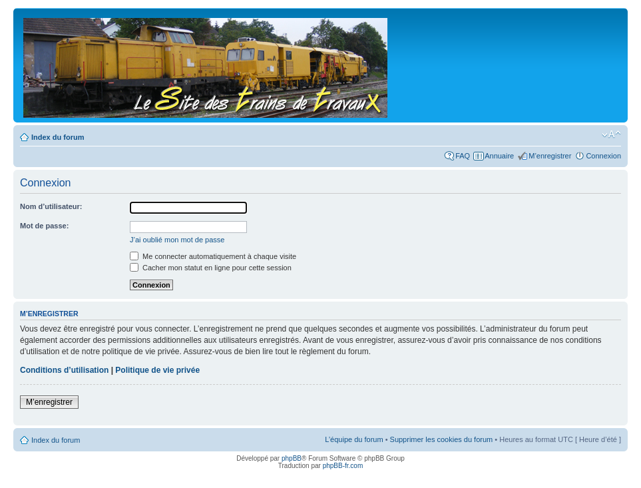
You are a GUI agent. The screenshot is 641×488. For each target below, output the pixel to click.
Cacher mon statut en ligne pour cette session (211, 268)
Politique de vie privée (157, 370)
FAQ (462, 156)
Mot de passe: (44, 226)
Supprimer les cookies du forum (441, 439)
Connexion (603, 156)
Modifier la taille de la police (611, 134)
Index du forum (57, 137)
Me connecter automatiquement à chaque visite (213, 256)
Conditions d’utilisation (64, 370)
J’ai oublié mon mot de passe (177, 240)
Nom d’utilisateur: (51, 206)
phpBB (292, 458)
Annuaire (499, 156)
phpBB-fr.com (343, 465)
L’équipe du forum (354, 439)
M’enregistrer (550, 156)
